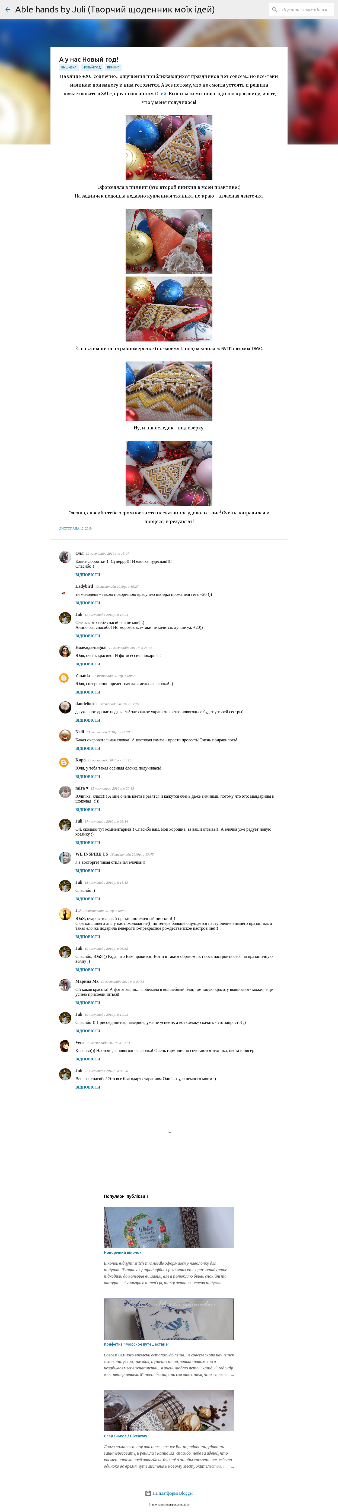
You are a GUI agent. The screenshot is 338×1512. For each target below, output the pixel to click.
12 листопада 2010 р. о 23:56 (130, 648)
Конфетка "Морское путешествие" (137, 1344)
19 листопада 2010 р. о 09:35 (122, 981)
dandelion (84, 703)
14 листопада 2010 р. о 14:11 (109, 760)
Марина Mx (87, 981)
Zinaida (82, 675)
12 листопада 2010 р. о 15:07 (107, 553)
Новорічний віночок (123, 1252)
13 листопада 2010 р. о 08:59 (113, 676)
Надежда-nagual (91, 647)
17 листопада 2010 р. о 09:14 (106, 821)
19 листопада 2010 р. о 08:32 (106, 948)
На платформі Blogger (169, 1493)
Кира (80, 760)
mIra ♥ (81, 788)
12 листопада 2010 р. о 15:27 (117, 586)
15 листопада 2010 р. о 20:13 (112, 788)
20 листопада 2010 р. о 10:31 (108, 1043)
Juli (78, 614)
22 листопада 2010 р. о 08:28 (106, 1071)
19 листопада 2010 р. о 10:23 (106, 1015)
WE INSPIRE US (91, 854)
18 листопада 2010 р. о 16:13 (106, 882)
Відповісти (87, 575)
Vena (80, 1042)
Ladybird (84, 586)
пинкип (113, 67)
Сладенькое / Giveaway (125, 1436)
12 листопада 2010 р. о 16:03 (106, 615)
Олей (161, 93)
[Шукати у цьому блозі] (305, 9)
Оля (79, 553)
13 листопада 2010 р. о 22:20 (108, 732)
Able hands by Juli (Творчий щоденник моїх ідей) (115, 9)
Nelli (79, 731)
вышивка (68, 67)
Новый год (92, 67)
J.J (78, 910)
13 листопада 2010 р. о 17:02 (117, 704)
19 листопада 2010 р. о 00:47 (104, 911)
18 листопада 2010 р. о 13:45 (132, 854)
